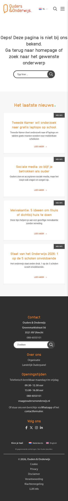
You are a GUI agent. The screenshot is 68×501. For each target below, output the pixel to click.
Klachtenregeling (34, 484)
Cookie (34, 464)
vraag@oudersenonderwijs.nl (34, 401)
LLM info (34, 489)
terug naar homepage (34, 50)
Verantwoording (34, 479)
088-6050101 (34, 338)
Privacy (34, 469)
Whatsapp (46, 407)
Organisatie (34, 360)
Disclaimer (34, 474)
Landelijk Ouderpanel (34, 365)
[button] (53, 9)
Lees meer (40, 146)
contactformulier (34, 411)
